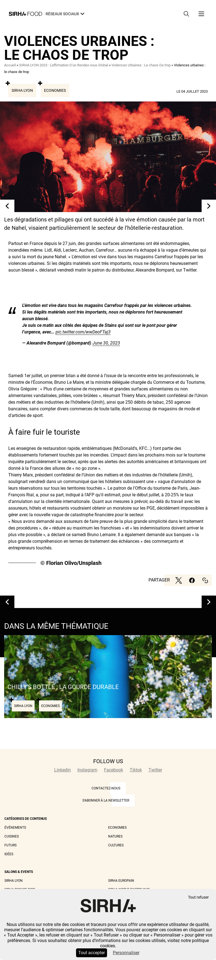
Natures (115, 836)
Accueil (10, 65)
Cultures (116, 845)
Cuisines (11, 836)
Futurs (10, 845)
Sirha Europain (121, 881)
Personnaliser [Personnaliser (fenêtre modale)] (126, 952)
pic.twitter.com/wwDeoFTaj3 (83, 332)
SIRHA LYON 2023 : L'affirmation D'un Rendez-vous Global (63, 65)
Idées (8, 854)
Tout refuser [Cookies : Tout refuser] (198, 897)
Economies (55, 90)
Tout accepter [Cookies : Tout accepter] (91, 952)
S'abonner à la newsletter (105, 800)
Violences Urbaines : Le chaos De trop (141, 65)
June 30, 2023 (106, 343)
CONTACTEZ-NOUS (106, 788)
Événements (15, 827)
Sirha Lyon (22, 90)
